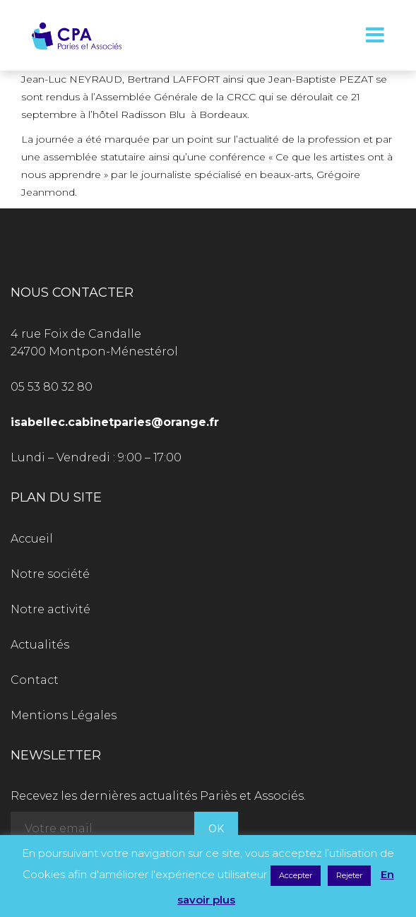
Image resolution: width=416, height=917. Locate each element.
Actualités (40, 644)
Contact (35, 680)
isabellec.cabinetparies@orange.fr (115, 422)
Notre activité (50, 609)
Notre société (50, 574)
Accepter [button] (295, 875)
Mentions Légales (64, 715)
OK (216, 828)
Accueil (32, 538)
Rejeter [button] (349, 875)
